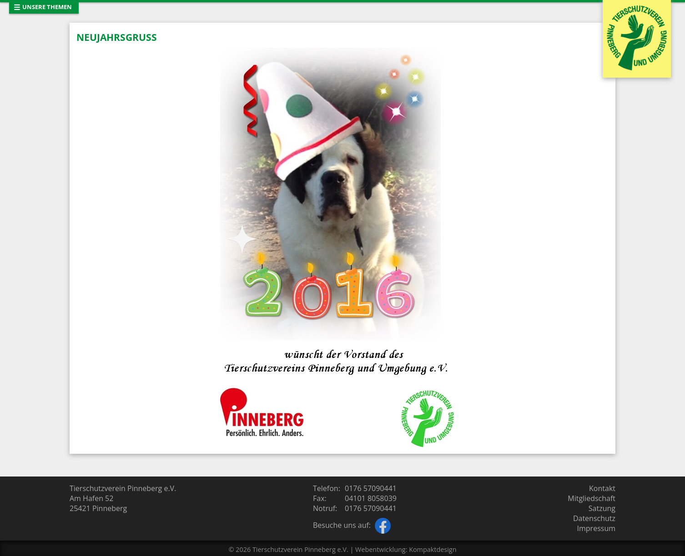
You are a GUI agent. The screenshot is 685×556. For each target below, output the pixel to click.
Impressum (596, 528)
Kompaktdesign (432, 549)
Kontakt (602, 488)
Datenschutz (594, 518)
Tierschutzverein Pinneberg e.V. (300, 549)
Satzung (602, 508)
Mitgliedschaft (591, 498)
